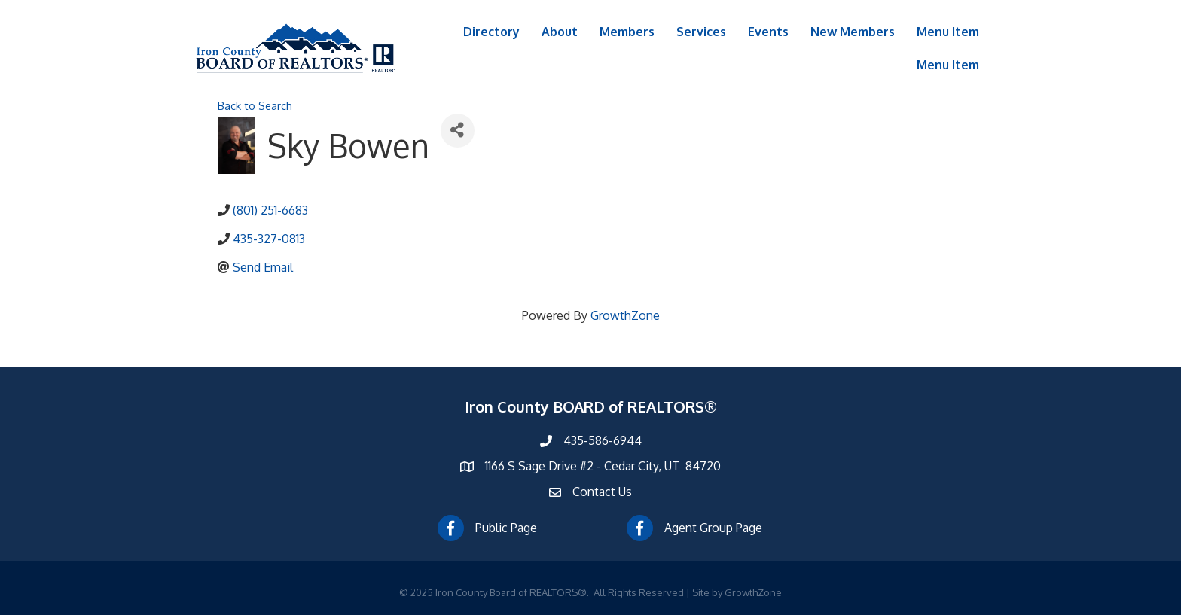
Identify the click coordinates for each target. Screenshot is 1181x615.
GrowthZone (625, 315)
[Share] (458, 131)
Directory (491, 31)
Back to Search (255, 105)
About (560, 31)
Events (768, 31)
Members (627, 31)
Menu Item (948, 31)
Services (701, 31)
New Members (852, 31)
